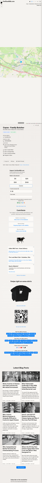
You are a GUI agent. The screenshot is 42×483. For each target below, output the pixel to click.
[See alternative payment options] (23, 202)
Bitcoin (31, 352)
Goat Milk (21, 333)
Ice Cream (34, 340)
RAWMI (35, 352)
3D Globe (27, 352)
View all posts (21, 467)
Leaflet (27, 123)
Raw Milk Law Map (15, 354)
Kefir (19, 340)
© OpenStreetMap (32, 123)
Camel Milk (10, 335)
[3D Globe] (30, 2)
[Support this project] (32, 2)
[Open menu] (40, 1)
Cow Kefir (23, 340)
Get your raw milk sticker (21, 326)
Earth (4, 164)
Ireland (7, 164)
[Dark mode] (34, 2)
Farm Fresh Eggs (19, 342)
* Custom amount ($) (14, 188)
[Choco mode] (36, 2)
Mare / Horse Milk (24, 335)
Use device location (25, 354)
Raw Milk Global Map (18, 352)
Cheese (15, 340)
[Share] (36, 125)
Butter (6, 340)
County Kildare (12, 164)
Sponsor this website (21, 275)
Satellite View (39, 5)
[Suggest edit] (38, 125)
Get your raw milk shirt (21, 305)
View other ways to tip (21, 206)
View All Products (28, 342)
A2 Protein (31, 335)
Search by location (9, 352)
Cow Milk (9, 333)
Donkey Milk (32, 333)
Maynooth (17, 164)
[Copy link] (34, 125)
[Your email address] (21, 196)
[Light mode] (38, 2)
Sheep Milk (26, 333)
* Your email (12, 194)
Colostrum (12, 342)
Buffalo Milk (16, 335)
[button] (1, 5)
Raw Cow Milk (13, 132)
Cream (10, 340)
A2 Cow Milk (14, 333)
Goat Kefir (29, 340)
